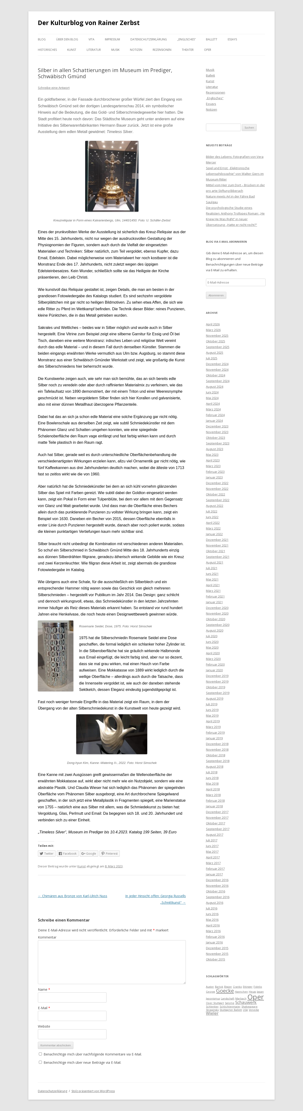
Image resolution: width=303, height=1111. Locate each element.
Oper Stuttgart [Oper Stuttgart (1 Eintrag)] (215, 1003)
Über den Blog (67, 39)
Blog (42, 39)
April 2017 (213, 857)
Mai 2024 (212, 398)
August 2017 (214, 834)
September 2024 (217, 381)
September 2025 (217, 347)
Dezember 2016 (217, 880)
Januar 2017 (214, 874)
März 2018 (213, 795)
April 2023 (213, 460)
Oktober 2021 (215, 551)
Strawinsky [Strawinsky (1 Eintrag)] (212, 1010)
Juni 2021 (212, 574)
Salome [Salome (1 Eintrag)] (229, 1003)
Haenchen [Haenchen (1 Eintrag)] (241, 991)
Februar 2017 (215, 868)
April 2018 (213, 789)
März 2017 (213, 863)
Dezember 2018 (217, 744)
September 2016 (217, 897)
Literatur (94, 50)
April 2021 (213, 585)
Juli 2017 (211, 840)
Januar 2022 (214, 534)
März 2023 (213, 466)
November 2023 (217, 432)
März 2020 (213, 659)
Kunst (71, 50)
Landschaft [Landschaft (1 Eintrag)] (227, 998)
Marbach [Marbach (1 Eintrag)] (240, 998)
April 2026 (213, 324)
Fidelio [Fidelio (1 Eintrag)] (258, 986)
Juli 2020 (211, 636)
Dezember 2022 (217, 483)
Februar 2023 (215, 471)
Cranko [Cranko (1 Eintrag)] (237, 986)
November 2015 (217, 954)
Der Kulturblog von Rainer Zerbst (89, 22)
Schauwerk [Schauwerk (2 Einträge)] (246, 1002)
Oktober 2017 (215, 823)
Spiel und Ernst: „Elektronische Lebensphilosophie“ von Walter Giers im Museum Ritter (235, 173)
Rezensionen (162, 50)
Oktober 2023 (215, 437)
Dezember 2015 (217, 948)
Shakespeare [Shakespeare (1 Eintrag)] (249, 1006)
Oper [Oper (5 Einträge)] (255, 997)
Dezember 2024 (217, 364)
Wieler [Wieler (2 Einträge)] (212, 1013)
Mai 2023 (212, 454)
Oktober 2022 (215, 494)
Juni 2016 (212, 914)
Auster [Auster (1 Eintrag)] (210, 986)
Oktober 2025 (215, 341)
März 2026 (213, 330)
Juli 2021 (211, 568)
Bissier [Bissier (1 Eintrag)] (228, 986)
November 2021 (217, 545)
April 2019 (213, 721)
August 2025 (214, 352)
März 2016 (213, 931)
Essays (232, 39)
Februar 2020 (215, 664)
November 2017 (217, 817)
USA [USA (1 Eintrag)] (245, 1010)
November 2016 (217, 885)
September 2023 (217, 443)
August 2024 (214, 386)
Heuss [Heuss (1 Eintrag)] (252, 991)
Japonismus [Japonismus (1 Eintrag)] (213, 998)
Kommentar (47, 937)
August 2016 (214, 902)
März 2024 (213, 409)
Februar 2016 (215, 936)
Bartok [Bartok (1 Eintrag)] (219, 986)
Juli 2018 (211, 772)
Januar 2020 (214, 670)
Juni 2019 (212, 710)
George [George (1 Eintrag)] (210, 991)
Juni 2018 (212, 778)
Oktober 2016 (215, 891)
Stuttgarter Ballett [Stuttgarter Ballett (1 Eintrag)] (231, 1010)
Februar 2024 (215, 415)
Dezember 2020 (217, 608)
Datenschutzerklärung (148, 39)
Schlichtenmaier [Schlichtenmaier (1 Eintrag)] (230, 1006)
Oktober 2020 (215, 619)
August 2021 (214, 562)
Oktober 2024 (215, 375)
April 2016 (213, 925)
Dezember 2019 (217, 676)
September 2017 (217, 829)
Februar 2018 (215, 800)
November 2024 (217, 369)
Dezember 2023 (217, 426)
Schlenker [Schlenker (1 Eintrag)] (212, 1006)
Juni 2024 (212, 392)
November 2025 (217, 335)
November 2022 (217, 489)
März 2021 (213, 591)
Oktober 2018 (215, 755)
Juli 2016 (211, 908)
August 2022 (214, 506)
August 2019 (214, 698)
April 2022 (213, 523)
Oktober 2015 (215, 959)
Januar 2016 (214, 942)
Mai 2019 (212, 715)
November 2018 (217, 749)
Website (44, 1026)
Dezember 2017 (217, 812)
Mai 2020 (212, 647)
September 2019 (217, 693)
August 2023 (214, 449)
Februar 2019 (215, 732)
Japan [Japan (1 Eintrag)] (260, 991)
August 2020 (214, 630)
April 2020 (213, 653)
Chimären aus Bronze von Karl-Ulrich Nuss (72, 896)
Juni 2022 (212, 517)
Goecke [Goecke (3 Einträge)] (225, 990)
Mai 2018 (212, 783)
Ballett (211, 39)
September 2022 (217, 500)
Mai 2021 (212, 579)
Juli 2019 (211, 704)
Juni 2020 (212, 642)
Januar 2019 (214, 738)
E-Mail (44, 1008)
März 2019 (213, 727)
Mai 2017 (212, 851)
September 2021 (217, 557)
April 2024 (213, 403)
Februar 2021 (215, 596)
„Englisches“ (186, 39)
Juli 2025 (211, 358)
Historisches (47, 50)
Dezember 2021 (217, 540)
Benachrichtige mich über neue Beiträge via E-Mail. (82, 1062)
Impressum (112, 39)
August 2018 (214, 766)
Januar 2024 (214, 420)
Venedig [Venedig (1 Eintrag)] (254, 1010)
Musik (115, 50)
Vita (91, 39)
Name (44, 989)
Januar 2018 (214, 806)
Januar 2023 (214, 477)
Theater (188, 50)
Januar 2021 (214, 602)
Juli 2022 (211, 511)
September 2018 (217, 761)
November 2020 (217, 613)
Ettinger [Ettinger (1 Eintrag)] (248, 986)
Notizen (136, 50)
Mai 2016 (212, 919)
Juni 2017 (212, 846)
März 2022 (213, 528)
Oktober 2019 (215, 687)
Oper (207, 50)
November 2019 (217, 681)
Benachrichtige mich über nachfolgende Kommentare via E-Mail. (93, 1054)
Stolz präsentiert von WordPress (93, 1091)
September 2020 (217, 625)
